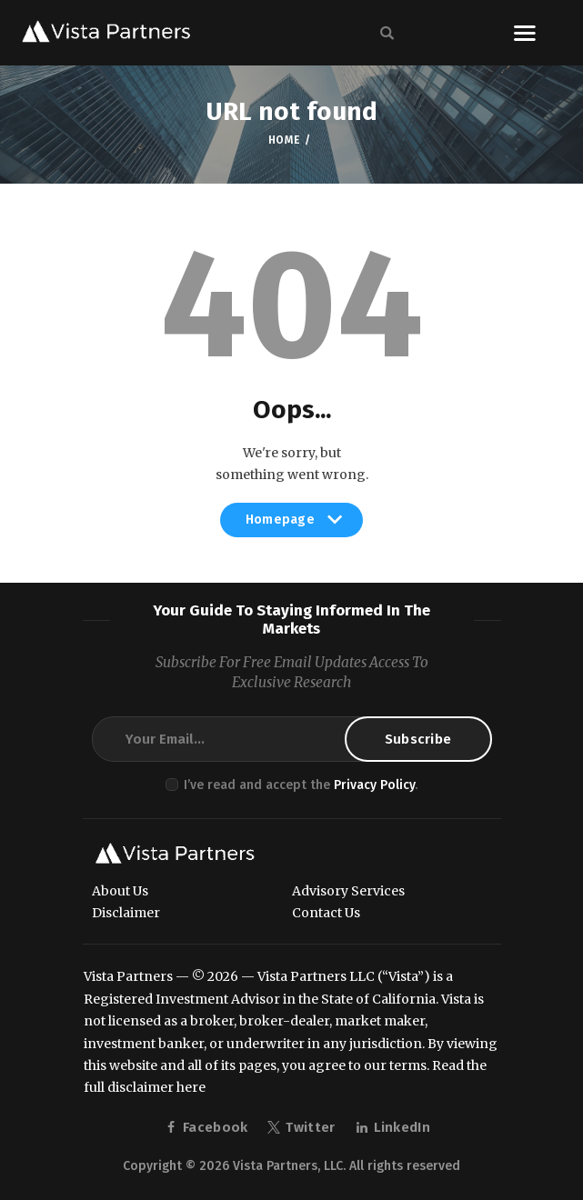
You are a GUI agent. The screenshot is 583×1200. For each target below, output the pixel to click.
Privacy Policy (374, 785)
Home (284, 140)
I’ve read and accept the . (300, 785)
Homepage (292, 524)
